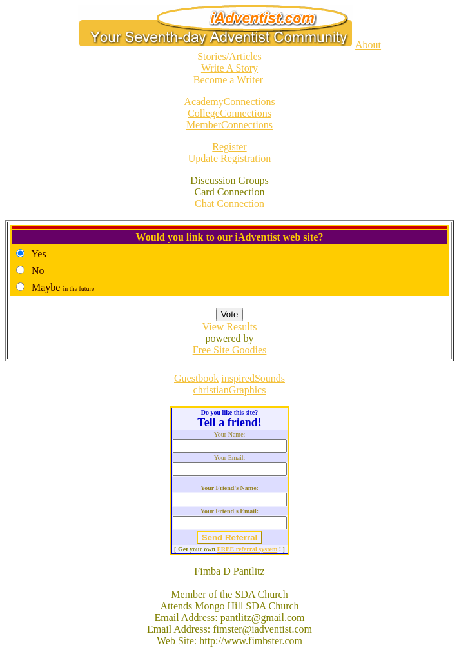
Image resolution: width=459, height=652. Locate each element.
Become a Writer (228, 79)
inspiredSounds (253, 378)
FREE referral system (247, 549)
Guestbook (196, 378)
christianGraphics (229, 389)
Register (229, 146)
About (368, 44)
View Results (229, 326)
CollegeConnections (229, 113)
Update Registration (229, 158)
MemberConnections (229, 124)
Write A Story (229, 68)
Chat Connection (229, 203)
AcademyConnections (229, 101)
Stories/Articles (229, 56)
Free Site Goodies (230, 349)
